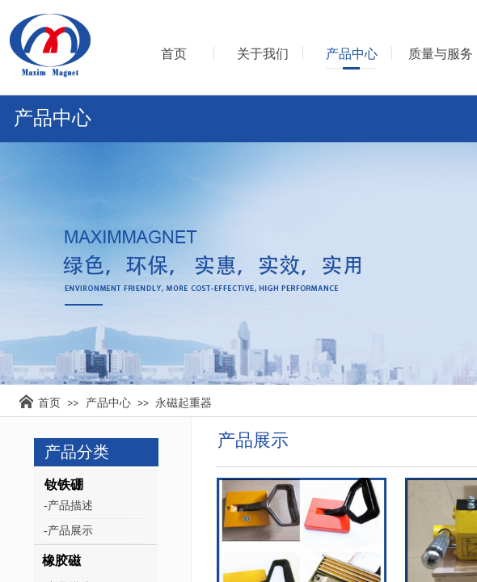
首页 (49, 402)
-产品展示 (68, 531)
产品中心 (108, 402)
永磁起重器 (183, 402)
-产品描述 (68, 506)
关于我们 (263, 54)
